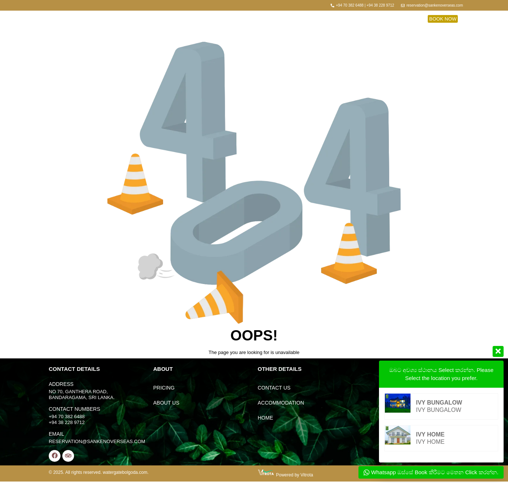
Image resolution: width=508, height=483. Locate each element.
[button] (443, 18)
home (265, 418)
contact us (274, 388)
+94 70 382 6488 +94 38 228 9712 (67, 419)
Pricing (163, 388)
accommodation (281, 403)
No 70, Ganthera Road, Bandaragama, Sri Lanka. (82, 394)
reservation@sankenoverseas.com (97, 441)
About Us (166, 403)
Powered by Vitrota (294, 476)
